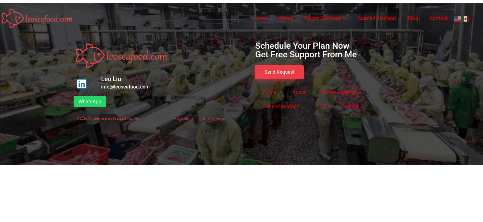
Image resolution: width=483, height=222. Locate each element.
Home (260, 18)
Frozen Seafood (325, 18)
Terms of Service (213, 119)
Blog (413, 18)
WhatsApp (90, 102)
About (285, 18)
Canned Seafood (377, 18)
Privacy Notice (180, 119)
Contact (439, 18)
